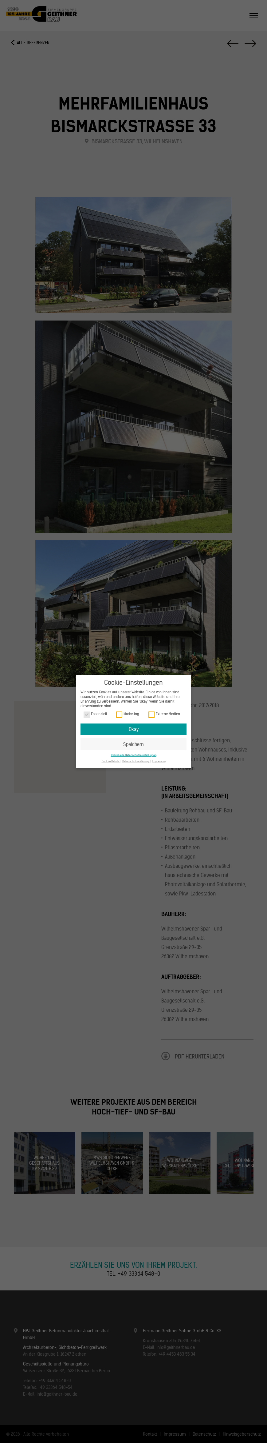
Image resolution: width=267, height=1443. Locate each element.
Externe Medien (164, 714)
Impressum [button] (159, 761)
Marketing (127, 714)
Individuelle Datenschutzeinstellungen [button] (133, 755)
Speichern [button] (133, 744)
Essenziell (95, 714)
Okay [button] (134, 729)
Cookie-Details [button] (111, 761)
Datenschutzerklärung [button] (136, 761)
